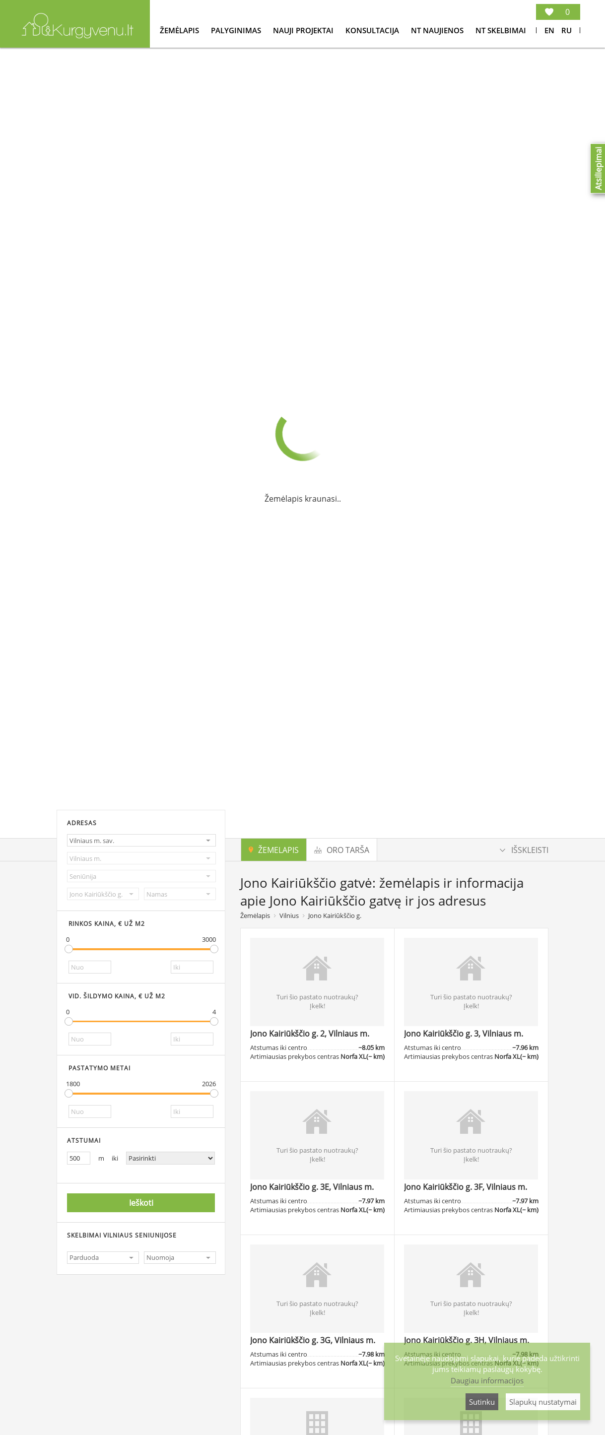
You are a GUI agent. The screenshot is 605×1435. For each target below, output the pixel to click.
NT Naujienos (438, 30)
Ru (566, 30)
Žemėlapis (180, 30)
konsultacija (373, 30)
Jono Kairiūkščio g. (334, 915)
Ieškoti (141, 1202)
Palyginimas (237, 30)
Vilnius (289, 915)
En (549, 30)
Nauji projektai (304, 30)
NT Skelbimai (500, 30)
